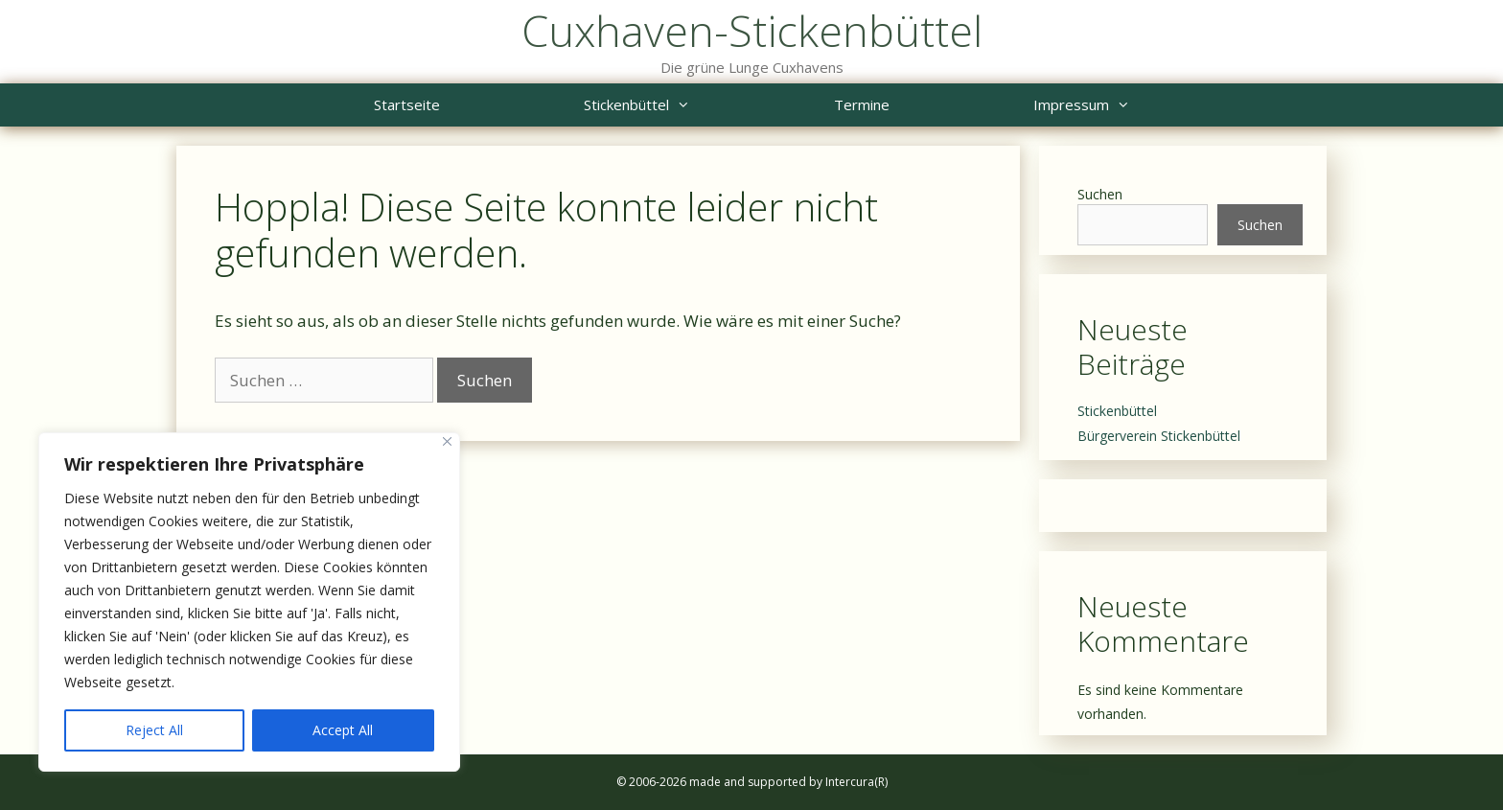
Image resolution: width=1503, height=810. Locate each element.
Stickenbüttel (673, 105)
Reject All (154, 730)
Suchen (1099, 194)
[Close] (447, 441)
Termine (862, 104)
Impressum (1117, 105)
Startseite (407, 104)
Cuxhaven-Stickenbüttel (752, 30)
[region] (249, 602)
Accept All (342, 730)
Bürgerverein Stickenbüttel (1158, 436)
